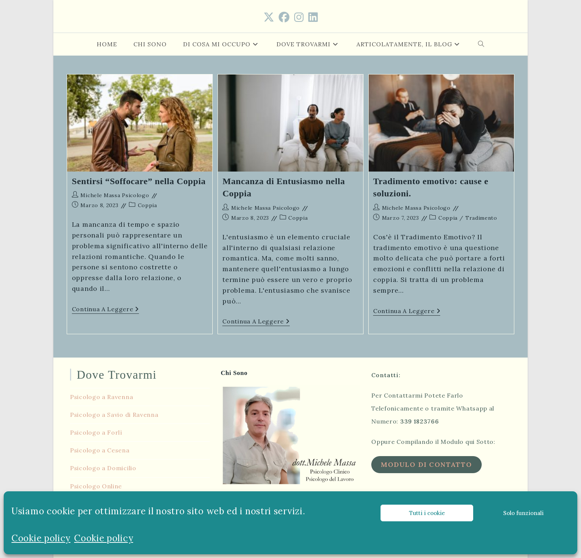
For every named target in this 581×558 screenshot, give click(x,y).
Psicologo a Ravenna (101, 396)
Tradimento (481, 218)
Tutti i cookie (427, 513)
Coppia (147, 205)
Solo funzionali (523, 513)
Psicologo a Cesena (100, 449)
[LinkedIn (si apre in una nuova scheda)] (313, 17)
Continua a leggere (105, 310)
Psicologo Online (96, 485)
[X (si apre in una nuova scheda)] (269, 17)
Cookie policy (40, 538)
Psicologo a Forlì (96, 431)
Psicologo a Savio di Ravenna (114, 414)
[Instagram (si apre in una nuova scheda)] (299, 17)
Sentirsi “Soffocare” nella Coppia (139, 181)
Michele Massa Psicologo (114, 195)
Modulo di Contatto (426, 463)
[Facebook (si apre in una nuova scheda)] (284, 17)
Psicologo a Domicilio (103, 467)
